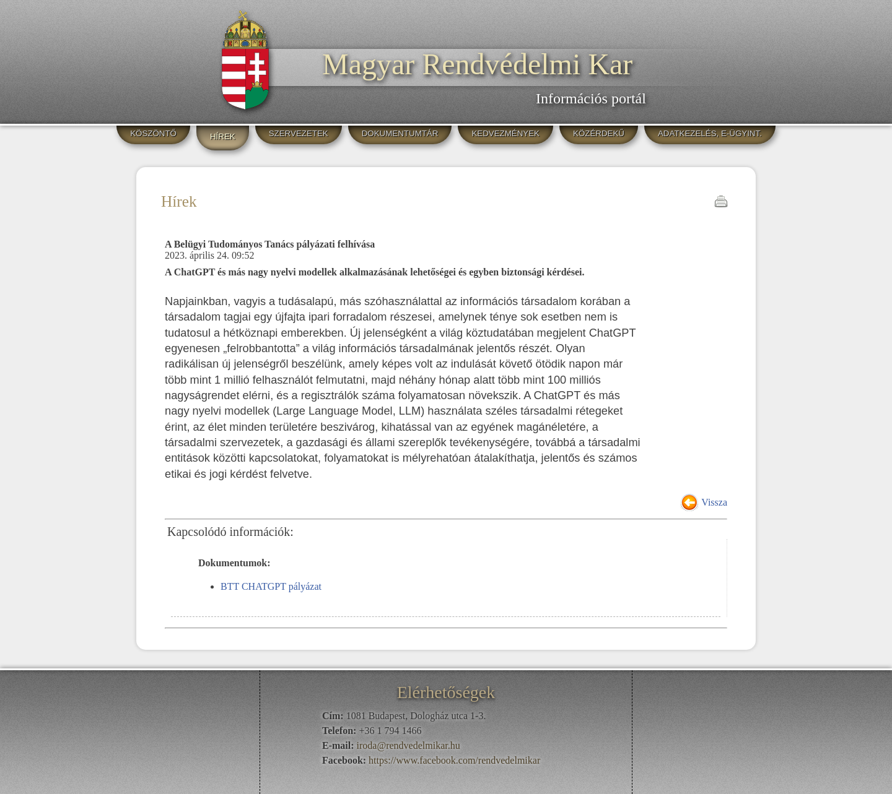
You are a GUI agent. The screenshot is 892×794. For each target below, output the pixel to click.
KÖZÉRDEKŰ (598, 133)
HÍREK (222, 136)
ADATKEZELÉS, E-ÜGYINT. (710, 133)
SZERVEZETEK (298, 133)
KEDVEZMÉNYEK (505, 133)
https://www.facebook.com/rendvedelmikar (454, 760)
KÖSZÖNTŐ (153, 133)
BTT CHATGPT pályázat (271, 586)
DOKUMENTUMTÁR (400, 133)
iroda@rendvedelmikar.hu (408, 745)
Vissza (714, 502)
